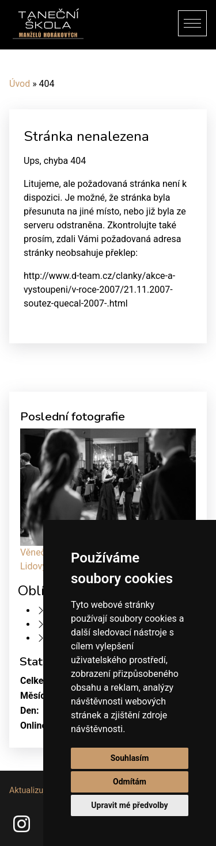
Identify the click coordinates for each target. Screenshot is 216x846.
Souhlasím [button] (130, 758)
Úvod (19, 83)
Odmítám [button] (129, 781)
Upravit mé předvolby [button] (129, 805)
